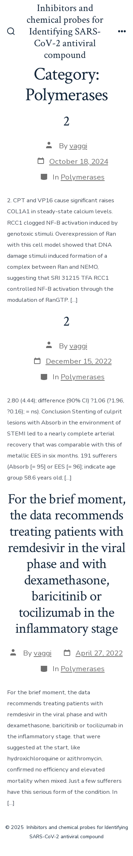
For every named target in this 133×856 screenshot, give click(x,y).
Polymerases (83, 177)
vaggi (78, 146)
